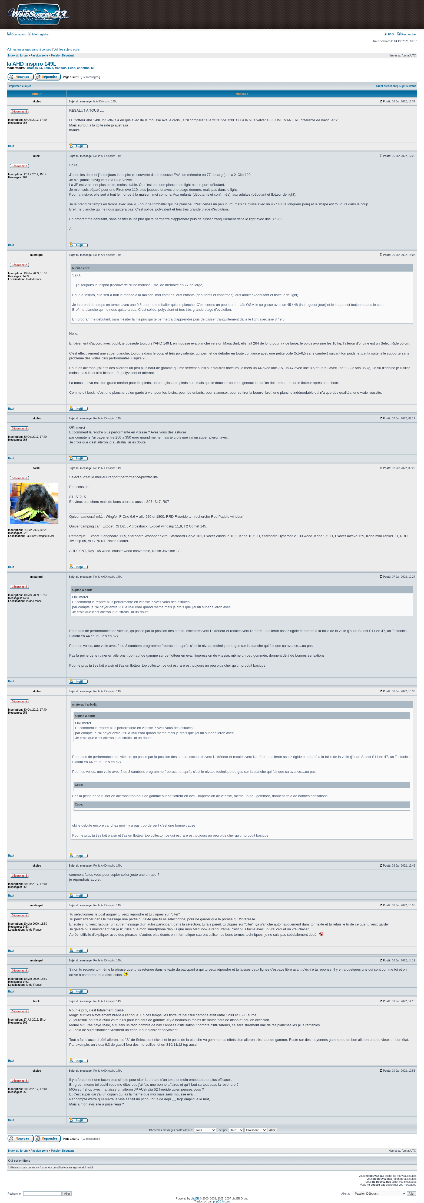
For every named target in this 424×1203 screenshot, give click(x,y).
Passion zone (39, 55)
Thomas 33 (34, 67)
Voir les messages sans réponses (29, 49)
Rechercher (407, 34)
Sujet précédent (386, 86)
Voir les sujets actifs (67, 49)
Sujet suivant (407, 86)
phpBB (195, 1198)
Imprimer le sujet (20, 86)
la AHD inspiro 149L (32, 64)
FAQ (389, 34)
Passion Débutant (62, 55)
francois (61, 67)
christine (83, 67)
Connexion (16, 34)
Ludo (71, 67)
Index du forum (18, 55)
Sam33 (48, 67)
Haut (11, 146)
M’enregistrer (38, 34)
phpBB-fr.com (221, 1201)
